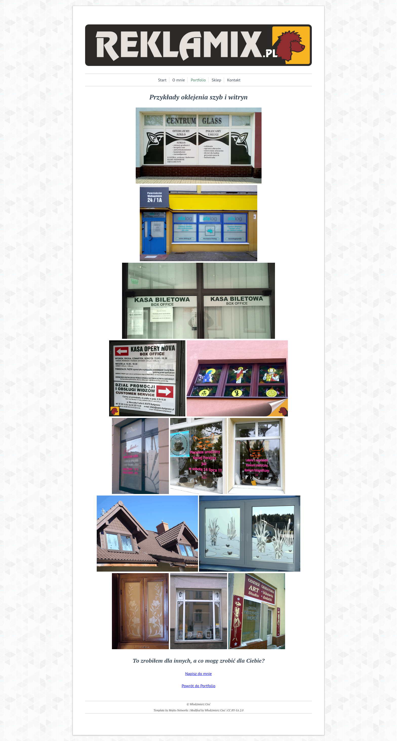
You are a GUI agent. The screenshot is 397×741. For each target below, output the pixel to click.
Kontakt (234, 79)
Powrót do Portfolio (198, 685)
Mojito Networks (178, 710)
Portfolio (198, 79)
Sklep (216, 79)
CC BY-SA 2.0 (235, 710)
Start (162, 79)
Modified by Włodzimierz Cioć (207, 710)
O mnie (178, 79)
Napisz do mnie (198, 673)
